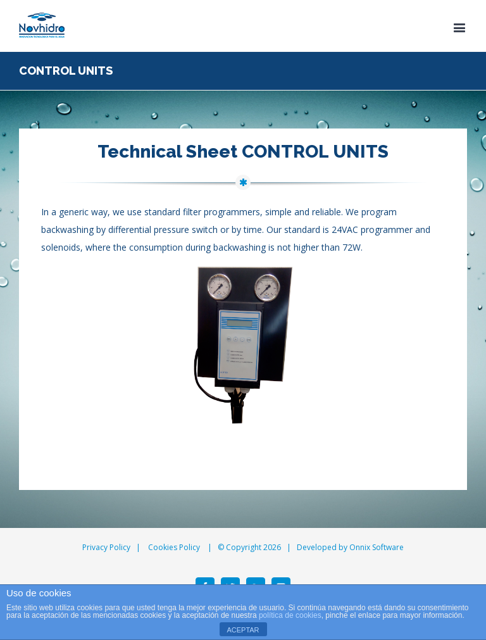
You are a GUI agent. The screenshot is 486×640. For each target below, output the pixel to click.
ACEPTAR (243, 630)
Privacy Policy (106, 547)
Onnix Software (376, 547)
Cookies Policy (174, 547)
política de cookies (290, 615)
